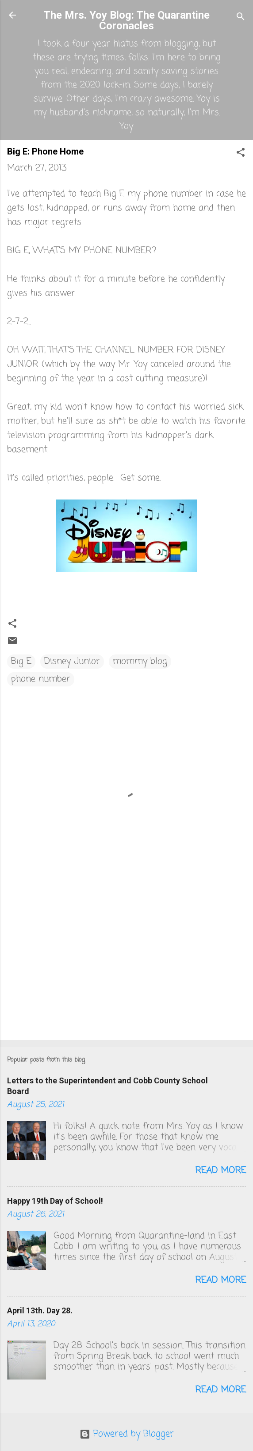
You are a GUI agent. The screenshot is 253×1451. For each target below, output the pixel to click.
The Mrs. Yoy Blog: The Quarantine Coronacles (126, 20)
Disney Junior (72, 661)
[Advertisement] (126, 963)
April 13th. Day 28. (40, 1310)
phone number (40, 679)
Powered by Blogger (127, 1434)
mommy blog (140, 661)
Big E (21, 661)
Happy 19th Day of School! (55, 1200)
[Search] (240, 18)
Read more (220, 1170)
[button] (240, 154)
